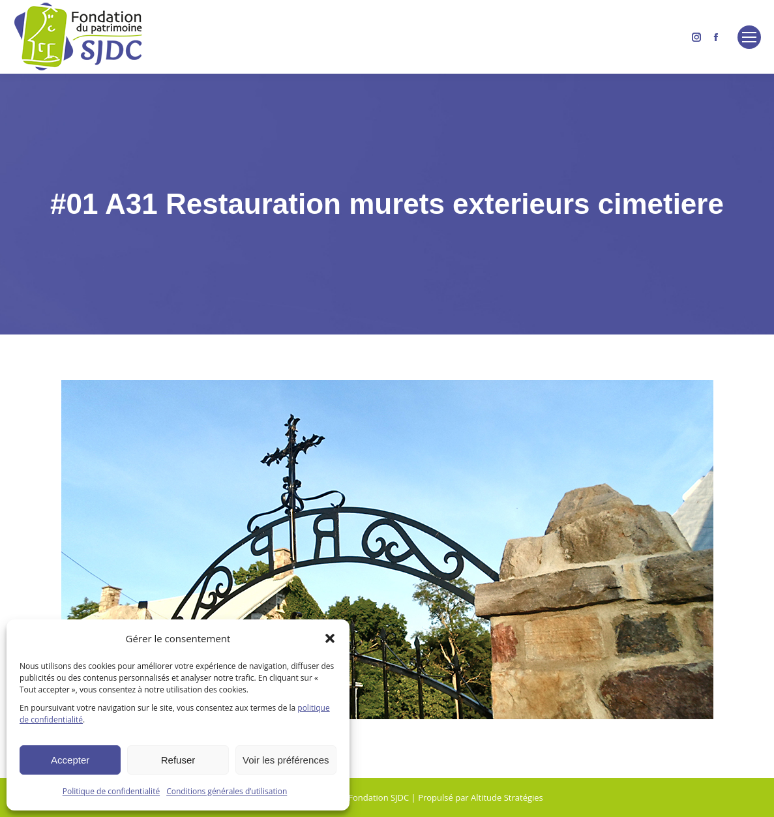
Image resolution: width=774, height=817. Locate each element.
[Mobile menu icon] (749, 37)
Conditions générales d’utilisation (226, 791)
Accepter (70, 759)
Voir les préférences (286, 759)
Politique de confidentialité (111, 791)
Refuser (178, 759)
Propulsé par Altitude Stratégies (480, 797)
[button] (329, 638)
